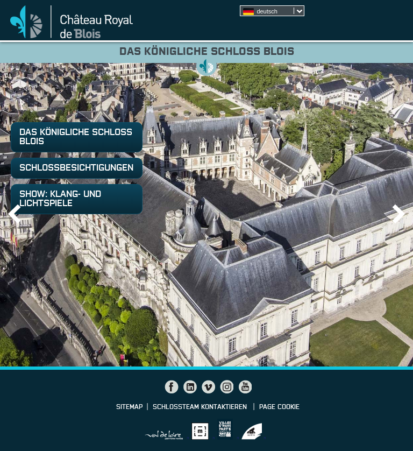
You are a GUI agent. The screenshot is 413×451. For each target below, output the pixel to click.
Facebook (172, 387)
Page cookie (279, 407)
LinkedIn (190, 387)
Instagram (226, 387)
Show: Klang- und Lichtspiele (60, 199)
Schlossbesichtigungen (76, 168)
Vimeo (208, 387)
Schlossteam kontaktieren (201, 407)
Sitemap (129, 407)
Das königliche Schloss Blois (75, 137)
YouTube (245, 387)
